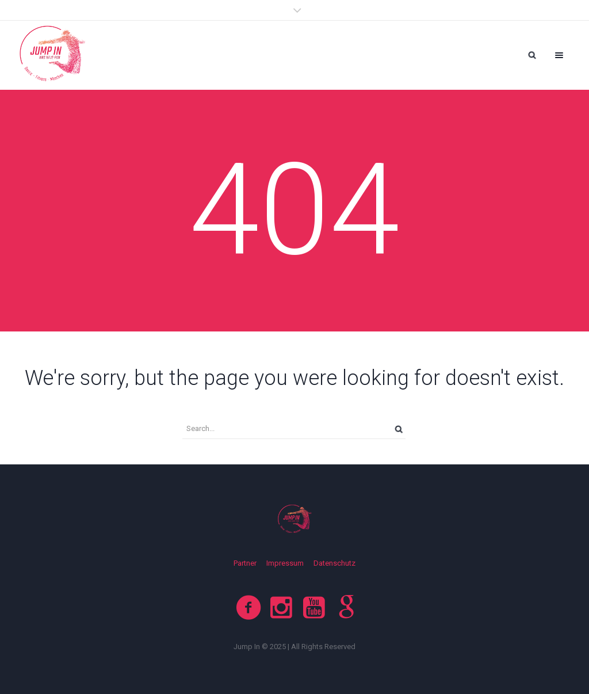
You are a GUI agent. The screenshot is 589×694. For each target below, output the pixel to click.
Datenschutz (334, 563)
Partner (245, 563)
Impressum (285, 563)
